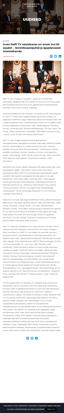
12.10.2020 (6, 41)
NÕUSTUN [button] (51, 409)
